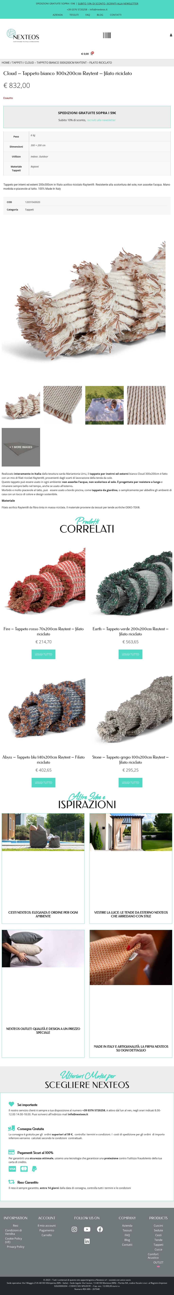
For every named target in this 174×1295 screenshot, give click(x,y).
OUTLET (158, 1262)
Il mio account (47, 1225)
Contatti (115, 14)
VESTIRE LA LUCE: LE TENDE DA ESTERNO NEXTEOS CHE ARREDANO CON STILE (131, 914)
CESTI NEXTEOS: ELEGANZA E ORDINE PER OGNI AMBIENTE (43, 914)
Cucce (158, 1249)
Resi (15, 1225)
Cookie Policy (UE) (13, 1240)
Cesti (158, 1235)
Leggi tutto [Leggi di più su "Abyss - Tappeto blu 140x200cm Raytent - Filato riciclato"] (43, 782)
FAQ (87, 14)
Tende (158, 1240)
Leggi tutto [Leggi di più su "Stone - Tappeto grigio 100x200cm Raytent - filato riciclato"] (130, 782)
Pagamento (46, 1230)
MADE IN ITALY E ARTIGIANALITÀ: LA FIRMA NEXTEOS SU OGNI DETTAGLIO (131, 1048)
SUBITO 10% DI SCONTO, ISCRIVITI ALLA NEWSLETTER (108, 3)
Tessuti (74, 14)
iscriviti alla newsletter (101, 120)
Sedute (158, 1230)
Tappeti (17, 62)
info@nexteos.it (98, 9)
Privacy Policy (15, 1247)
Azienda (58, 14)
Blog (100, 14)
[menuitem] (158, 1266)
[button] (107, 35)
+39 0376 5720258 (77, 9)
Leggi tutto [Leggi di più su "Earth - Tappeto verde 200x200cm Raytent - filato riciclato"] (130, 654)
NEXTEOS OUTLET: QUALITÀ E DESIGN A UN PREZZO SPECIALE (43, 1031)
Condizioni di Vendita (13, 1232)
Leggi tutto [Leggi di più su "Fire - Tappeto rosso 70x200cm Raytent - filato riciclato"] (43, 654)
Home (6, 62)
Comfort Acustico (153, 1256)
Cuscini (158, 1225)
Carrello (47, 1235)
